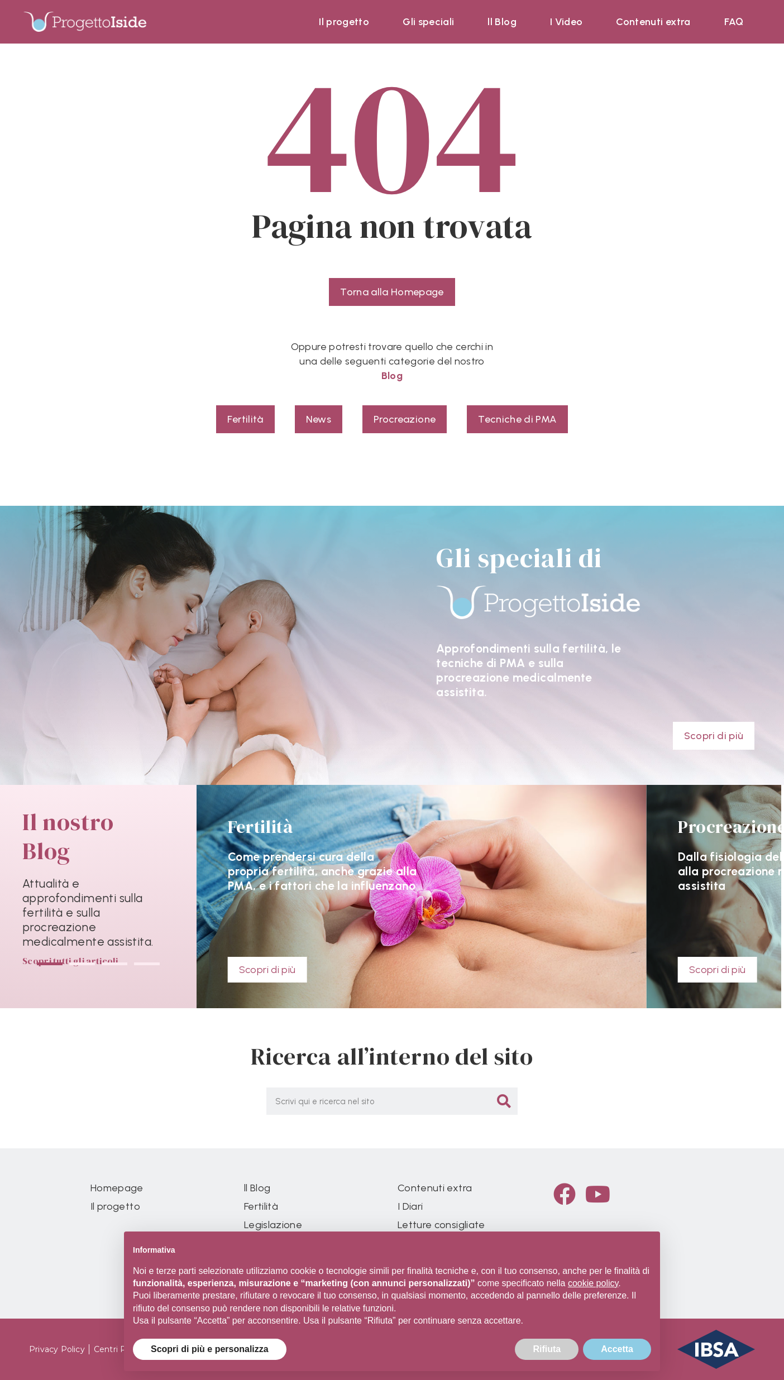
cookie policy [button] (593, 1283)
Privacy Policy (57, 1349)
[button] (50, 963)
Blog (392, 376)
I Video (566, 22)
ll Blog (501, 22)
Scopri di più (267, 970)
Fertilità (261, 1206)
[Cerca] (504, 1101)
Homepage (117, 1188)
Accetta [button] (617, 1349)
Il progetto (344, 22)
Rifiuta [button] (547, 1349)
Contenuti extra (653, 22)
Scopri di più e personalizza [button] (210, 1349)
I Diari (410, 1206)
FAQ (734, 22)
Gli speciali (428, 22)
